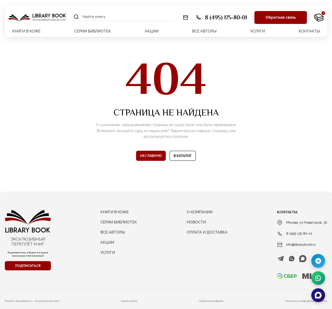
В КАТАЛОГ (183, 156)
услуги (107, 252)
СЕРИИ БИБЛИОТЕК (92, 31)
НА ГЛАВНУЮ (151, 156)
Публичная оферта (211, 301)
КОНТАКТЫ (309, 31)
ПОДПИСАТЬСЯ (28, 266)
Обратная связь (280, 17)
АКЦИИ (151, 31)
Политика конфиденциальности (306, 301)
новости (196, 222)
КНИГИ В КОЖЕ (26, 31)
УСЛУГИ (257, 31)
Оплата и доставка (207, 232)
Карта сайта (129, 301)
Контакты (287, 212)
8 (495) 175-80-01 (299, 233)
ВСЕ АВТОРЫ (204, 31)
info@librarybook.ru (301, 244)
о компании (200, 212)
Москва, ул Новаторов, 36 (306, 222)
